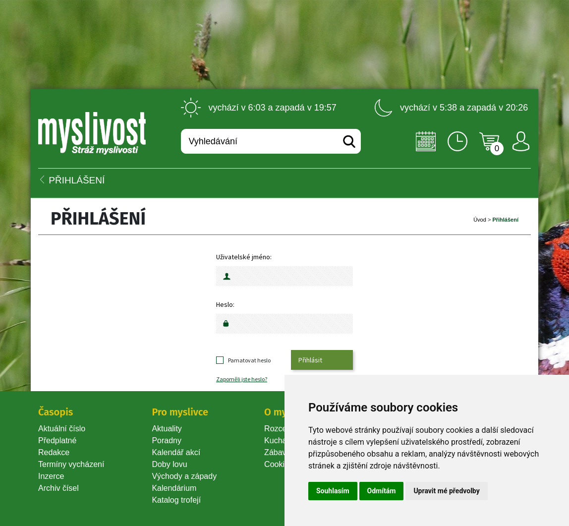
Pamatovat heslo (249, 360)
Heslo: (225, 304)
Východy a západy (184, 476)
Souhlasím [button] (332, 491)
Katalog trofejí (176, 500)
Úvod (479, 220)
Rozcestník (283, 428)
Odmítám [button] (381, 491)
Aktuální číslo (61, 428)
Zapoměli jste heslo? (241, 379)
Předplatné (57, 440)
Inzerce (51, 476)
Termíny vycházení (71, 464)
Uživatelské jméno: (244, 256)
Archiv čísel (58, 488)
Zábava (277, 452)
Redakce (53, 452)
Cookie (278, 464)
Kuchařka (281, 440)
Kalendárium (174, 488)
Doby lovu (169, 464)
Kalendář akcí (176, 452)
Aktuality (166, 428)
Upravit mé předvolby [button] (446, 491)
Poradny (166, 440)
